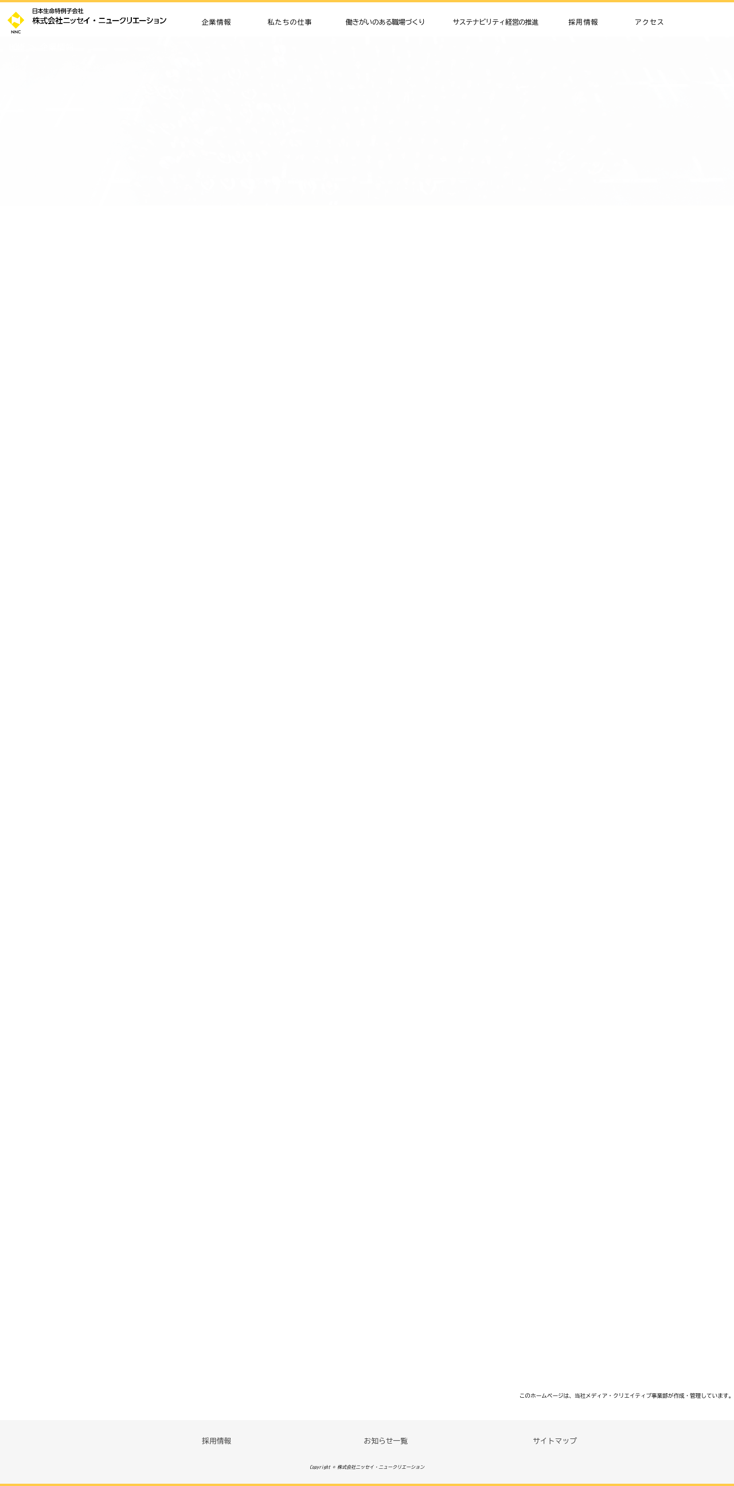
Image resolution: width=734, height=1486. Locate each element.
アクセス (650, 21)
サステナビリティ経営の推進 (495, 21)
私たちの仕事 (290, 21)
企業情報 (217, 21)
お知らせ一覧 (386, 1441)
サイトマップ (555, 1441)
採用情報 (584, 21)
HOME (17, 47)
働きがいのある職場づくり (385, 21)
